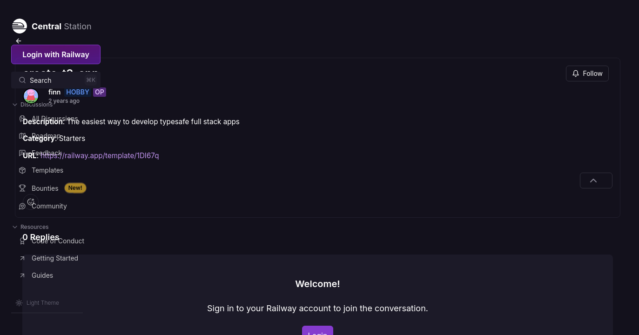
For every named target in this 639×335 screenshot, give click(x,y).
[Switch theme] (37, 303)
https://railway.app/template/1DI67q (204, 125)
